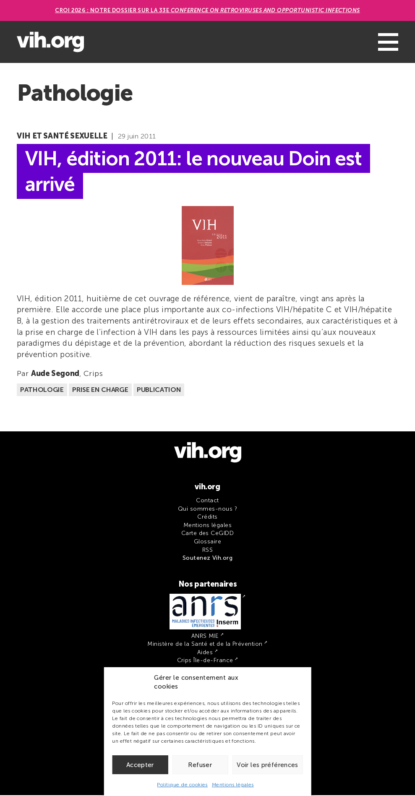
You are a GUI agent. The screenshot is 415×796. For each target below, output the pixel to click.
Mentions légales (233, 785)
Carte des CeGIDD (207, 534)
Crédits (207, 517)
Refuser (200, 765)
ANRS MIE (205, 636)
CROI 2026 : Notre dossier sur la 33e (207, 10)
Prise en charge (100, 390)
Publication (159, 390)
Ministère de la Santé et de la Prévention (204, 644)
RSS (207, 550)
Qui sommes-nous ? (207, 509)
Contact (207, 501)
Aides (205, 653)
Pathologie (42, 390)
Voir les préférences (267, 765)
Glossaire (207, 542)
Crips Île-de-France (205, 661)
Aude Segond (55, 374)
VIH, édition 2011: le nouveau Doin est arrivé (198, 171)
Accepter (140, 765)
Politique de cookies (182, 785)
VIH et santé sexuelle (62, 136)
